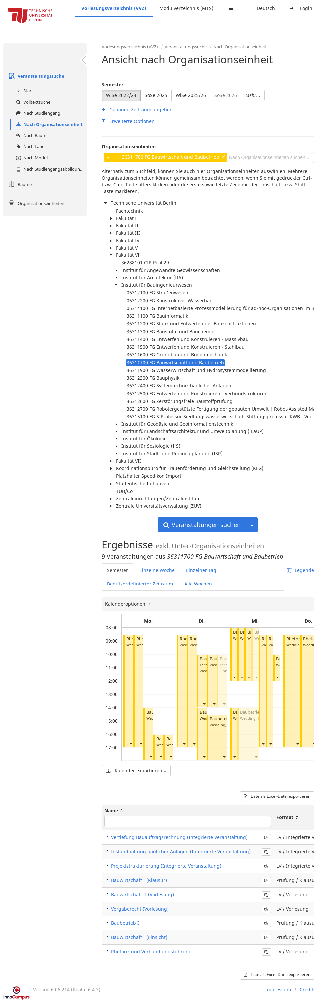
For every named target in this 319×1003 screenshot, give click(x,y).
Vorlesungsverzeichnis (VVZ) (113, 8)
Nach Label (29, 146)
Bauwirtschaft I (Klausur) (139, 880)
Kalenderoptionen (126, 604)
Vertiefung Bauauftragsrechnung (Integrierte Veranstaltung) (179, 837)
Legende (300, 570)
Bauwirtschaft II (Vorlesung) (142, 894)
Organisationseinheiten (35, 203)
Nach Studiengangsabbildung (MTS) (50, 169)
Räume (19, 184)
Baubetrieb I (222, 719)
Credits (308, 989)
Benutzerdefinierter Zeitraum (140, 584)
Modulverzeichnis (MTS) (186, 8)
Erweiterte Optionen (128, 121)
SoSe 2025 (156, 95)
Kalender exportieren (136, 770)
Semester (112, 85)
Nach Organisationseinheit (48, 124)
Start (23, 91)
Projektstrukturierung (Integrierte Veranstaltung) (166, 866)
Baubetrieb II (253, 712)
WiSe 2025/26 (191, 95)
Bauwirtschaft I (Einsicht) (139, 937)
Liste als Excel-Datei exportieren (277, 796)
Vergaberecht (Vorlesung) (140, 909)
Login (300, 8)
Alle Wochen (198, 584)
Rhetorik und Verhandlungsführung (151, 951)
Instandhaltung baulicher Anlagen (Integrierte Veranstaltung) (181, 851)
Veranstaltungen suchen (202, 525)
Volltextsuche (32, 102)
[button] (130, 743)
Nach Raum (30, 135)
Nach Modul (31, 158)
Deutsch (266, 8)
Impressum (278, 989)
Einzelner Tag (201, 570)
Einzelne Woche (157, 570)
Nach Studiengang (37, 113)
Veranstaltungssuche (35, 76)
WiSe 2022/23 (121, 95)
